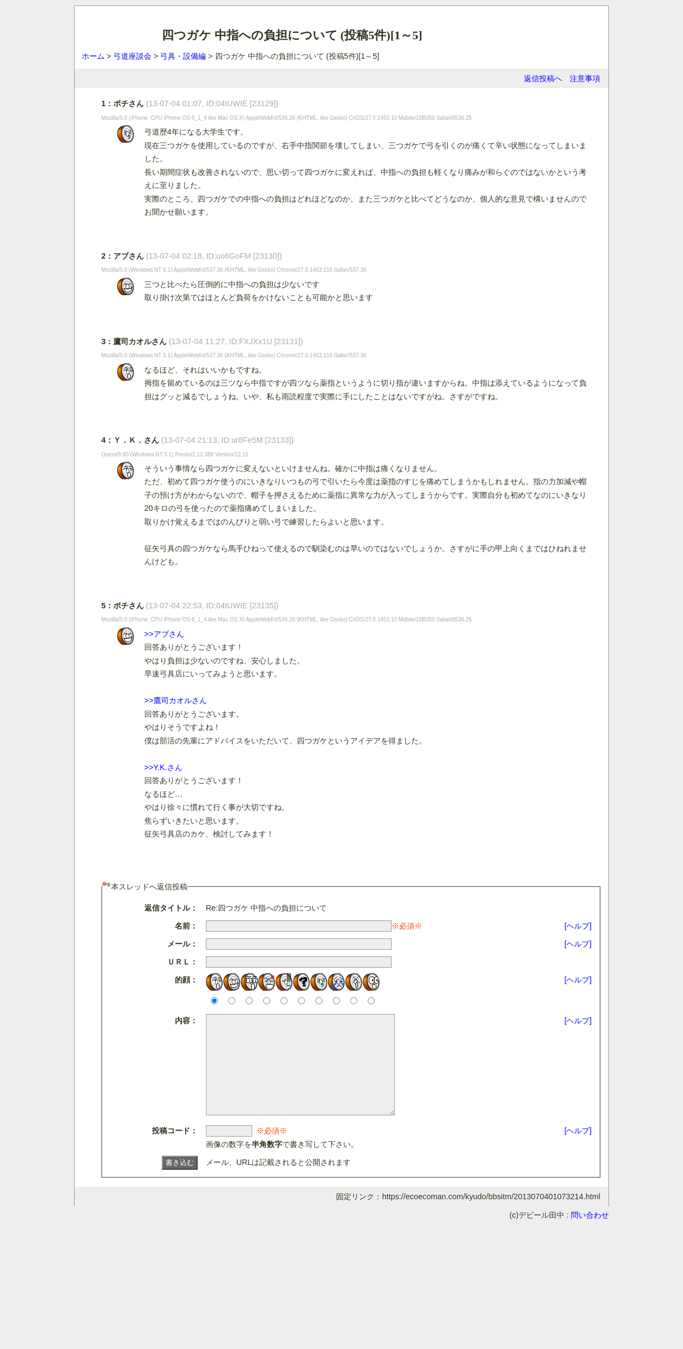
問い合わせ (590, 1234)
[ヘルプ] (577, 925)
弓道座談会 (132, 56)
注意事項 (585, 78)
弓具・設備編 (183, 56)
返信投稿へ (543, 78)
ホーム (93, 56)
